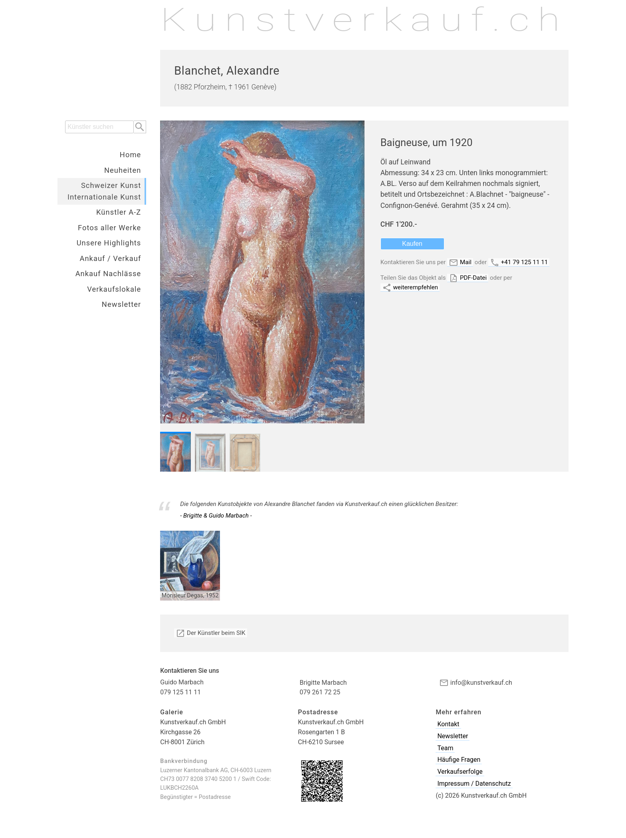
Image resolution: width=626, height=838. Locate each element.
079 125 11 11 (180, 692)
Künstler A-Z (118, 212)
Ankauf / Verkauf (110, 258)
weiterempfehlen (410, 287)
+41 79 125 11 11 (519, 262)
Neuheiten (122, 170)
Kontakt (448, 724)
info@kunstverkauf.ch (475, 682)
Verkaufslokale (114, 289)
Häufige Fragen (458, 759)
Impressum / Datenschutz (474, 783)
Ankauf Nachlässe (108, 273)
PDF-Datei (468, 278)
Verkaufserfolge (459, 771)
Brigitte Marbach (323, 682)
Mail (460, 262)
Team (445, 748)
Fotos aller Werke (109, 227)
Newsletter (121, 304)
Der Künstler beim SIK (210, 632)
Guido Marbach (182, 682)
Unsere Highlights (109, 243)
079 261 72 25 (320, 692)
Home (130, 154)
